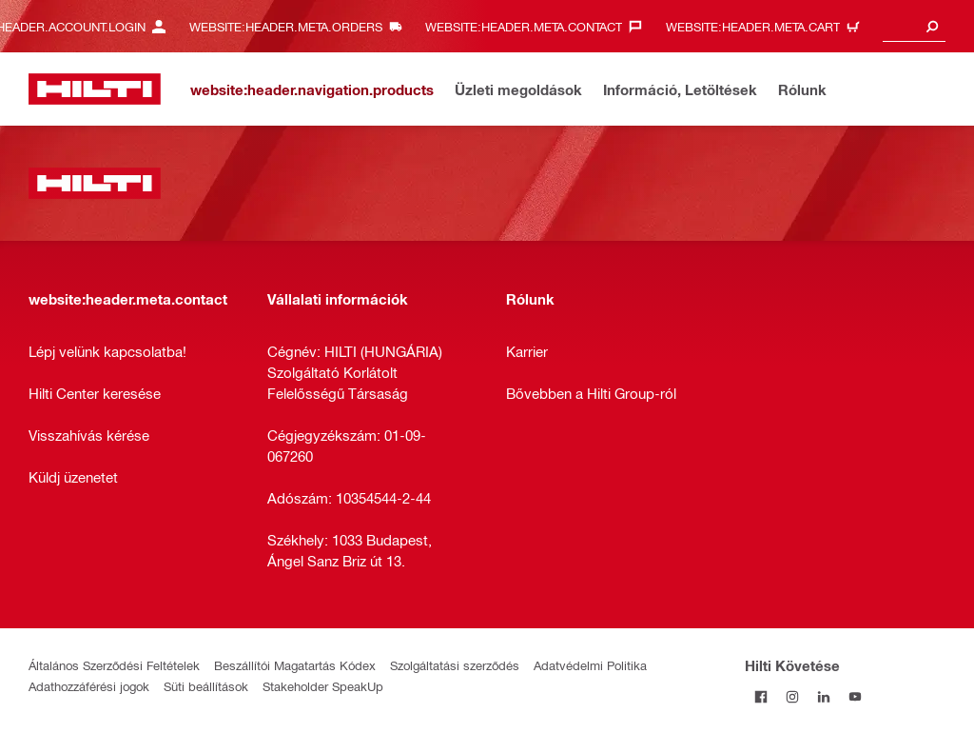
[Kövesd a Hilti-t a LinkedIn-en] (823, 696)
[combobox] (914, 26)
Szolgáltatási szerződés (454, 665)
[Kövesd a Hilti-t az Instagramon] (792, 696)
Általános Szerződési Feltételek (114, 665)
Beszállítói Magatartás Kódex (295, 665)
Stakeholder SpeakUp (323, 686)
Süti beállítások (206, 686)
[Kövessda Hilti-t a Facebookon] (760, 696)
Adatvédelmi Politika (590, 665)
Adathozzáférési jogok (89, 686)
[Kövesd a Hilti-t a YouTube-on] (854, 696)
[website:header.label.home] (95, 89)
